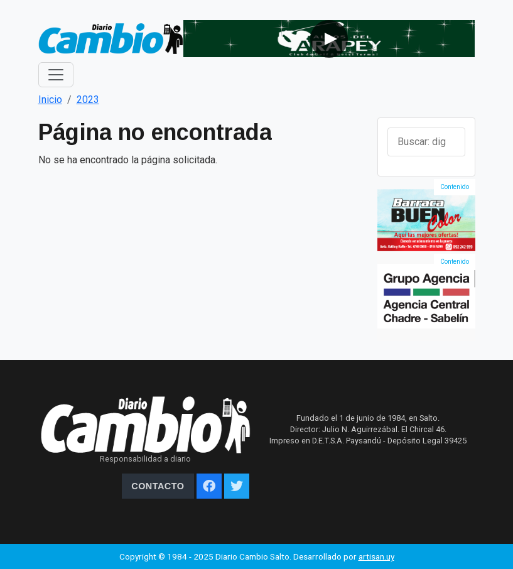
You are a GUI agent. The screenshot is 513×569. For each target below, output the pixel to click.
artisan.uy (376, 556)
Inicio (50, 100)
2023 (88, 100)
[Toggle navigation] (55, 74)
